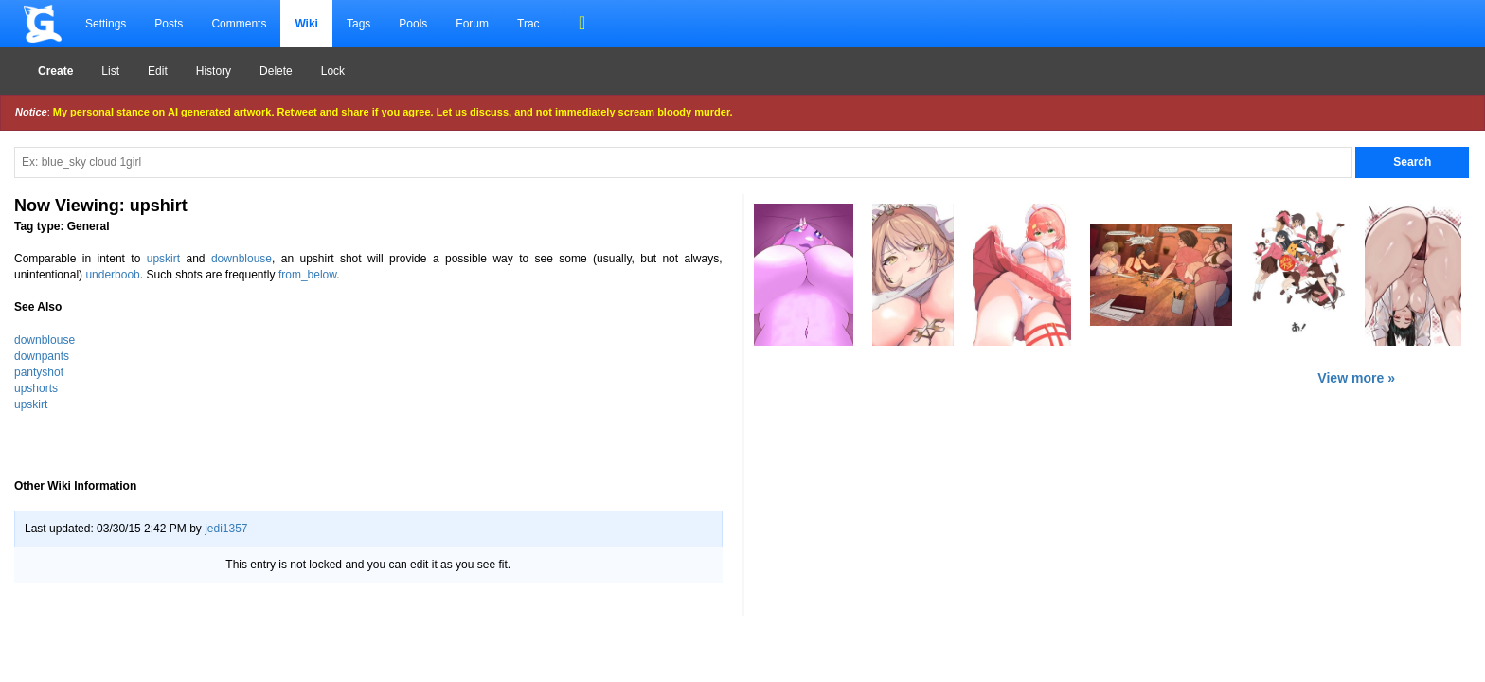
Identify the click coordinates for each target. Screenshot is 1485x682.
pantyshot (38, 372)
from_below (307, 274)
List (110, 71)
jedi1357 (226, 528)
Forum (472, 23)
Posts (168, 23)
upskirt (163, 258)
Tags (358, 23)
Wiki (306, 23)
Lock (333, 71)
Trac (528, 23)
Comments (238, 23)
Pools (413, 23)
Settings (105, 23)
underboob (112, 274)
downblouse (241, 258)
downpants (41, 356)
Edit (158, 71)
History (213, 71)
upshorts (36, 388)
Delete (276, 71)
